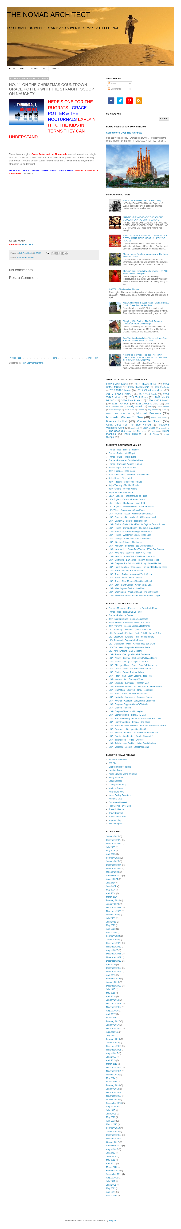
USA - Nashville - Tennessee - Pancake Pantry (130, 697)
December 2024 (113, 865)
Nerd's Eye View (116, 792)
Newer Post (15, 358)
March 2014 (111, 1081)
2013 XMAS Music (145, 384)
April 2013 (111, 1121)
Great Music (129, 410)
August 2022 (112, 950)
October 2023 (112, 914)
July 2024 (110, 883)
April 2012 (111, 1163)
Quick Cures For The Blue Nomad (128, 424)
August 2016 (112, 1032)
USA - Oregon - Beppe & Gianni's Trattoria (128, 704)
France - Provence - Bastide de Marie (126, 460)
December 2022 (113, 943)
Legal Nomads (115, 781)
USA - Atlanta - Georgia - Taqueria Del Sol (128, 661)
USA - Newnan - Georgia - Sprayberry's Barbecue (132, 701)
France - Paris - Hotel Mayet (122, 453)
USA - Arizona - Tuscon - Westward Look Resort (131, 514)
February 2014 (113, 1085)
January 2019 (112, 982)
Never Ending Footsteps (120, 795)
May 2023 (110, 925)
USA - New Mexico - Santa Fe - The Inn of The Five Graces (136, 549)
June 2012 (111, 1156)
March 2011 (111, 1195)
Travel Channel (116, 813)
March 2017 (111, 1017)
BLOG (12, 68)
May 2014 (110, 1078)
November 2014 (113, 1071)
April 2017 (111, 1014)
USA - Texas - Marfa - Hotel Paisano (125, 577)
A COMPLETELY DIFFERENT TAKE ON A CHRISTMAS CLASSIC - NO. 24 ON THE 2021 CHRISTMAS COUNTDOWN (145, 357)
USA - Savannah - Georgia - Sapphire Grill (128, 729)
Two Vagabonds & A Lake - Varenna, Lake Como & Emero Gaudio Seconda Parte (145, 339)
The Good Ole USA (120, 431)
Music (164, 410)
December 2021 (113, 954)
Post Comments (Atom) (33, 363)
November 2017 (113, 1007)
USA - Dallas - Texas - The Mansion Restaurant (131, 668)
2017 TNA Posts (118, 394)
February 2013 (113, 1128)
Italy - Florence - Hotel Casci (122, 471)
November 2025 (113, 843)
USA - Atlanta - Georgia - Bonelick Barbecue (129, 654)
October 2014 (112, 1075)
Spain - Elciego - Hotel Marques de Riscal (128, 496)
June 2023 (111, 922)
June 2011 (111, 1185)
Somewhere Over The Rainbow (124, 132)
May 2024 (110, 890)
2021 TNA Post (120, 403)
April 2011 (111, 1192)
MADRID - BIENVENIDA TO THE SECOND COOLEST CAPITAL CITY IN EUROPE (143, 218)
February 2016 (113, 1039)
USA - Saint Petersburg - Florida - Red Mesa (129, 722)
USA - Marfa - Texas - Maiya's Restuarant (128, 693)
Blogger (112, 1220)
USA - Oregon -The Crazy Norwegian (126, 711)
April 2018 (111, 996)
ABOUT (23, 68)
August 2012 (112, 1149)
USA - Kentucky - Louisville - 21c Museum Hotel (131, 546)
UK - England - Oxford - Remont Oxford (127, 499)
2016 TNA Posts (162, 387)
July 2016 (110, 1035)
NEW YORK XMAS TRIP (118, 413)
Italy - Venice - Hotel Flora (121, 492)
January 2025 (112, 861)
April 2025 (111, 854)
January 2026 (112, 836)
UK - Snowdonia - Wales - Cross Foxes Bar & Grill (132, 644)
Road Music (135, 428)
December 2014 (113, 1067)
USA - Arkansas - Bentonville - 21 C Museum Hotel (132, 517)
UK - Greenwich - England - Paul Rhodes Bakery (131, 637)
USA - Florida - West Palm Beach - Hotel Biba (130, 535)
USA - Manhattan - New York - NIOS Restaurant (131, 690)
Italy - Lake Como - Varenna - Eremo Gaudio (129, 474)
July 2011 (110, 1181)
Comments (114, 89)
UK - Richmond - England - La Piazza (126, 640)
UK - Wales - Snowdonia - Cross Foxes (127, 510)
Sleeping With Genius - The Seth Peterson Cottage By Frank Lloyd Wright (142, 322)
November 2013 (113, 1096)
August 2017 (112, 1011)
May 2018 (110, 993)
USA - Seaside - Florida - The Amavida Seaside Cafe (133, 732)
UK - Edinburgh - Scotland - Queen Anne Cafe (130, 629)
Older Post (93, 358)
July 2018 (110, 989)
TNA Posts (155, 431)
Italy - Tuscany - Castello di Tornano (125, 482)
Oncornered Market (118, 802)
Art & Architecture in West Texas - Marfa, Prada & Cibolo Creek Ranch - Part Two (146, 304)
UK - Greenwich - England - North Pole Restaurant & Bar (135, 633)
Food (150, 406)
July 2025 (110, 847)
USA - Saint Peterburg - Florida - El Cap (127, 715)
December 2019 (113, 968)
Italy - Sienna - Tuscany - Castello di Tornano (129, 622)
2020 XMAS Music (158, 400)
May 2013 (110, 1117)
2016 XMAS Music (120, 390)
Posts (112, 83)
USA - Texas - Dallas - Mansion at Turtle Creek (130, 574)
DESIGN (55, 68)
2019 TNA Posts (138, 397)
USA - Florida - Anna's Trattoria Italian (126, 672)
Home (54, 358)
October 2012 (112, 1142)
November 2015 (113, 1050)
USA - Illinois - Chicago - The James (125, 542)
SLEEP (34, 68)
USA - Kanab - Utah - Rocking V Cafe (126, 679)
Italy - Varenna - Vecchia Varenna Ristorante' (129, 626)
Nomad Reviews (148, 413)
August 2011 (112, 1178)
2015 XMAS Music (138, 387)
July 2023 (110, 918)
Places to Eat (116, 421)
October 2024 (112, 872)
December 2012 (113, 1135)
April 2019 (111, 975)
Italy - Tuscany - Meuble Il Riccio (124, 485)
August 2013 (112, 1106)
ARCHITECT (21, 244)
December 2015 (113, 1046)
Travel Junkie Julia (117, 816)
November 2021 (113, 957)
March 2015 (111, 1064)
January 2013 (112, 1131)
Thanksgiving (164, 428)
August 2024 (112, 879)
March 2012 (111, 1167)
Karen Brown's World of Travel (123, 774)
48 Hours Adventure (118, 759)
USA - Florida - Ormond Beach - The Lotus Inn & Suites (134, 528)
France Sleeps (163, 407)
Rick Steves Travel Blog (120, 806)
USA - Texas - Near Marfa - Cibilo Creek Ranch (130, 581)
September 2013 (114, 1103)
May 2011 (110, 1188)
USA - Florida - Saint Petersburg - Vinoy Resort (130, 531)
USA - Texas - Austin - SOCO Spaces (126, 570)
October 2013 (112, 1099)
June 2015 (111, 1057)
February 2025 (113, 858)
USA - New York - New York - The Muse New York (132, 556)
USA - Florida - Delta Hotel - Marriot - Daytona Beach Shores (137, 524)
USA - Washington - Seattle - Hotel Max (127, 588)
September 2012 (114, 1145)
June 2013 (111, 1114)
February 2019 (113, 978)
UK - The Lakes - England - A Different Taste (129, 647)
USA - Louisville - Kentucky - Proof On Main (129, 683)
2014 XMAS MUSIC (25, 257)
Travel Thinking (132, 434)
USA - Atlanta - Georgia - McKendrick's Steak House (133, 658)
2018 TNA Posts (148, 394)
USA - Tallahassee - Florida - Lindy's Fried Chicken (132, 743)
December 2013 (113, 1092)
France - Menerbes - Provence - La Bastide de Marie (133, 608)
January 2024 (112, 904)
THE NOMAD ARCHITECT (48, 14)
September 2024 (114, 875)
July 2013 (110, 1110)
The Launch (142, 431)
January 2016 (112, 1042)
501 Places (114, 763)
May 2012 (110, 1160)
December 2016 (113, 1028)
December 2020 (113, 961)
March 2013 (111, 1124)
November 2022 (113, 947)
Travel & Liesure (116, 809)
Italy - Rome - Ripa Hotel (120, 478)
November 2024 (113, 868)
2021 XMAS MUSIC (147, 403)
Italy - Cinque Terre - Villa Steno (123, 467)
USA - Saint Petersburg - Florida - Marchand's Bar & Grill (135, 718)
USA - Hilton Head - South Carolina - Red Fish (130, 676)
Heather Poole (115, 770)
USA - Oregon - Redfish (120, 708)
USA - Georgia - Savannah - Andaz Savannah (130, 538)
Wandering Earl (116, 823)
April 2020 (111, 964)
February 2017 (113, 1021)
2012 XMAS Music (117, 384)
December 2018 (113, 986)
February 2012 (113, 1170)
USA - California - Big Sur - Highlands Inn (128, 521)
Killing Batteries (116, 777)
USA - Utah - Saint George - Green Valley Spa (130, 585)
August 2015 (112, 1053)
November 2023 (113, 911)
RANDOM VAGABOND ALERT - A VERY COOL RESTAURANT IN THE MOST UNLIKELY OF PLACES (145, 238)
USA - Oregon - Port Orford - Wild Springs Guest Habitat (135, 563)
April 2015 (111, 1060)
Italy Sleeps (153, 410)
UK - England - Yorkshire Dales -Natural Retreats (131, 506)
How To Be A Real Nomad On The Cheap (142, 200)
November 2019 (113, 971)
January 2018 (112, 1000)
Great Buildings (115, 410)
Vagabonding (115, 820)
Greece (140, 410)
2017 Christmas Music (150, 390)
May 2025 (110, 850)
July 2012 (110, 1153)
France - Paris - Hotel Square (122, 457)
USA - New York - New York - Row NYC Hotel (130, 553)
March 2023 (111, 932)
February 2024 (113, 900)
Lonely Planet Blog (117, 784)
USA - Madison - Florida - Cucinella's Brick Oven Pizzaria (135, 686)
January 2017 (112, 1025)
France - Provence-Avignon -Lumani (125, 464)
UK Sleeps (154, 434)
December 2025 (113, 840)
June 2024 (111, 886)
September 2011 (114, 1174)
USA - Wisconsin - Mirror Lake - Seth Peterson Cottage (134, 595)
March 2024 (111, 897)
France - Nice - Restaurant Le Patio (125, 612)
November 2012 (113, 1138)
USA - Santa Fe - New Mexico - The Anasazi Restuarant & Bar (137, 725)
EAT (44, 68)
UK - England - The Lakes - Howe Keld (127, 503)
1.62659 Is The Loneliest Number (124, 289)
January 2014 (112, 1089)
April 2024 (111, 893)
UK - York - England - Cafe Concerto (125, 651)
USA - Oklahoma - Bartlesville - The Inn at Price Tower (134, 560)
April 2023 (111, 929)
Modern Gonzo (116, 788)
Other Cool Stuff (158, 418)
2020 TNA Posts (130, 400)
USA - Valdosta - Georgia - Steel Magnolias (129, 747)
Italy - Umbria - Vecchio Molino (123, 489)
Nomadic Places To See (124, 417)
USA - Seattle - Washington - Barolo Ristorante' (130, 736)
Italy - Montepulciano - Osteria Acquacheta (128, 619)
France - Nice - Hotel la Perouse (124, 450)
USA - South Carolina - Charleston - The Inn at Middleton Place (138, 567)
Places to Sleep (149, 421)
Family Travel (134, 406)
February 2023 (113, 936)
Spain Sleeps (149, 428)
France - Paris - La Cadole (121, 615)
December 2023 (113, 907)
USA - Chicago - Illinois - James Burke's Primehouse (133, 665)
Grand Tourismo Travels (120, 767)
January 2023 (112, 939)
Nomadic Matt (115, 799)
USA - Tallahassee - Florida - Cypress (126, 740)
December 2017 (113, 1003)
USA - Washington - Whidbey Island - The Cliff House (133, 592)
